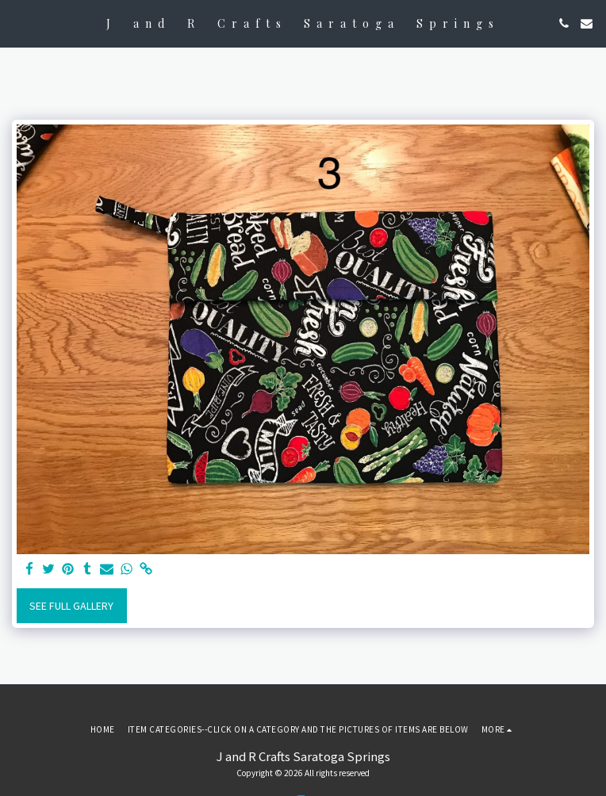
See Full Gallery (71, 606)
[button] (17, 22)
